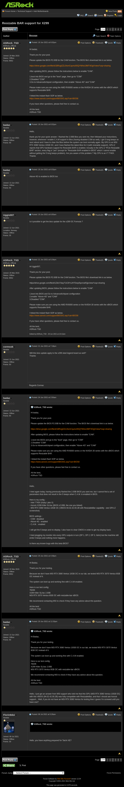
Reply (118, 43)
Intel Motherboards (41, 11)
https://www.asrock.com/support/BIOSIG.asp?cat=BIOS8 (54, 98)
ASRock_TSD (12, 43)
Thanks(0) (97, 43)
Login (120, 15)
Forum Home (10, 11)
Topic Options (114, 36)
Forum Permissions (114, 773)
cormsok (9, 346)
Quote (110, 43)
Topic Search (99, 36)
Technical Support (24, 11)
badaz (7, 125)
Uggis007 (9, 215)
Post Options (84, 43)
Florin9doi (10, 714)
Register (110, 15)
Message (33, 35)
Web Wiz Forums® (64, 779)
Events (98, 15)
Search (90, 15)
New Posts (112, 11)
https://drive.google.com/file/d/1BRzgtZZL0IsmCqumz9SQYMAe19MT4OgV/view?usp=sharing (70, 66)
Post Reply (9, 29)
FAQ (82, 15)
